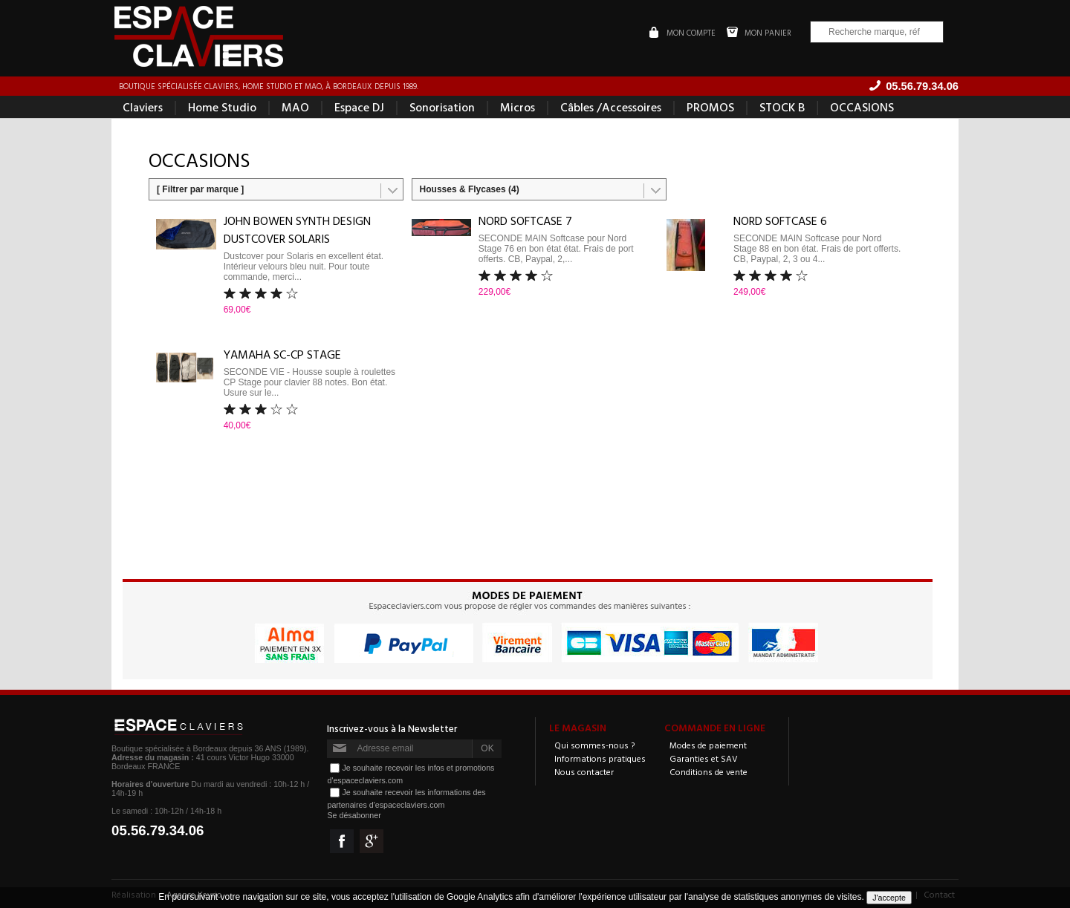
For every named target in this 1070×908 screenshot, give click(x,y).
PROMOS (710, 107)
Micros (517, 107)
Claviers (143, 107)
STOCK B (782, 107)
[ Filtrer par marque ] (200, 189)
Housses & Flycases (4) (469, 189)
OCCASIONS (862, 107)
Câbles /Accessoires (610, 107)
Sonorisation (442, 107)
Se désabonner (353, 815)
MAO (295, 107)
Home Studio (222, 107)
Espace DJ (359, 107)
